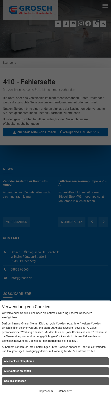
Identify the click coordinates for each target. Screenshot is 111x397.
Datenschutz (64, 391)
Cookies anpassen (15, 380)
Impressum (46, 391)
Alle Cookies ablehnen (17, 370)
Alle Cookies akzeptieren (19, 361)
